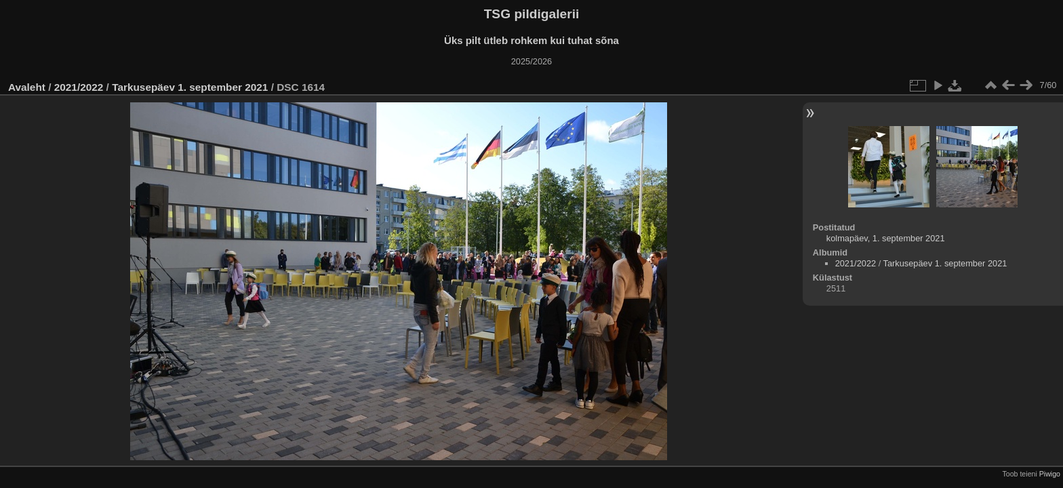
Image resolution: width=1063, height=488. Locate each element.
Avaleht (26, 87)
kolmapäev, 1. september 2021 (885, 238)
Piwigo (1049, 474)
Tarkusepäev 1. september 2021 (190, 87)
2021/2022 (79, 87)
